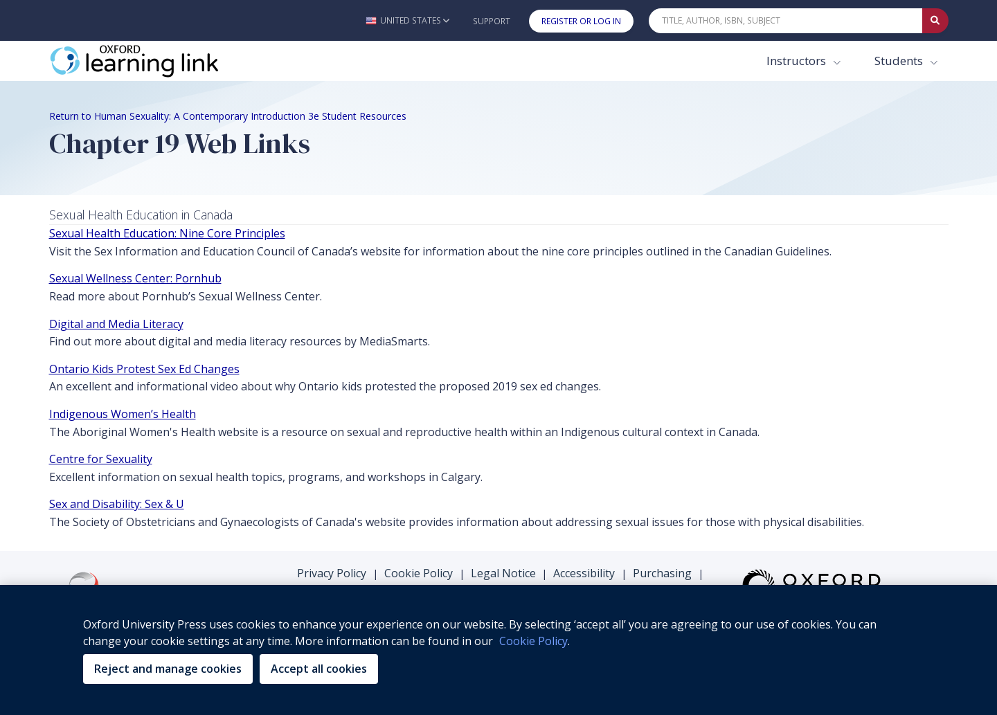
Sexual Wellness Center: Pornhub (135, 278)
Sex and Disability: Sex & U (116, 504)
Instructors (797, 61)
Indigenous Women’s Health (122, 414)
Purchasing (662, 573)
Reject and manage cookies (168, 668)
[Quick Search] (786, 20)
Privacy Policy (331, 573)
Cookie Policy (418, 573)
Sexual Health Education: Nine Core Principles (167, 233)
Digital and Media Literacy (116, 324)
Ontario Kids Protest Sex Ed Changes (144, 369)
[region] (498, 650)
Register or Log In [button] (581, 21)
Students (900, 61)
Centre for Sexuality (100, 459)
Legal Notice (503, 573)
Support (491, 21)
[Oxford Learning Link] (153, 61)
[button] (407, 20)
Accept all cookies (319, 668)
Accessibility (584, 573)
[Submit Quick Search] (935, 20)
